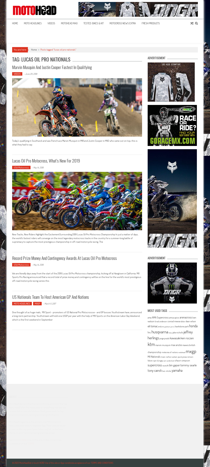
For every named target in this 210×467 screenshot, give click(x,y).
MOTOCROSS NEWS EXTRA (123, 23)
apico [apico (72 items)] (176, 317)
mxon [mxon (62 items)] (163, 356)
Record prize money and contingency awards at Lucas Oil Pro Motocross (64, 258)
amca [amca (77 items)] (171, 317)
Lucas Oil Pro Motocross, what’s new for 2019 (46, 160)
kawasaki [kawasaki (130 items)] (175, 338)
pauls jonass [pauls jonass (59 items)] (182, 356)
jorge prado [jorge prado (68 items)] (164, 338)
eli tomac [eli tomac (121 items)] (153, 326)
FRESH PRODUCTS (151, 23)
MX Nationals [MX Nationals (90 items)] (154, 356)
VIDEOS (51, 23)
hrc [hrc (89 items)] (149, 332)
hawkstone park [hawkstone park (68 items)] (182, 326)
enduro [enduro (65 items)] (161, 326)
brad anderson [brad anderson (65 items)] (161, 321)
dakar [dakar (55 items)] (183, 321)
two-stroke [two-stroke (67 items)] (166, 370)
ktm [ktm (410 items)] (151, 344)
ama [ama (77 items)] (149, 317)
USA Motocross (21, 167)
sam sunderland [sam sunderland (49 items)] (168, 361)
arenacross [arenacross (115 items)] (186, 317)
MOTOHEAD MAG (69, 23)
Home (15, 23)
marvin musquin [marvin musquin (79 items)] (162, 345)
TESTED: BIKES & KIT (94, 23)
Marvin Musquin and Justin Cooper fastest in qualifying (52, 67)
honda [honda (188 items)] (193, 326)
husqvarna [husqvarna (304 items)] (159, 331)
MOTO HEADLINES (33, 23)
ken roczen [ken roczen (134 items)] (187, 338)
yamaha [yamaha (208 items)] (177, 370)
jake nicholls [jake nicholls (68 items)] (177, 332)
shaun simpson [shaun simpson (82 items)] (182, 360)
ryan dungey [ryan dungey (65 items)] (158, 360)
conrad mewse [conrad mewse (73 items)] (174, 321)
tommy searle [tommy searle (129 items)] (188, 365)
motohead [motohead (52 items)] (181, 352)
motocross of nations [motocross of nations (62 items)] (170, 352)
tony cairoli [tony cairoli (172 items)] (155, 370)
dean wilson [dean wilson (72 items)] (191, 321)
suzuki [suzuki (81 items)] (165, 365)
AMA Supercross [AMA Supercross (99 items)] (160, 317)
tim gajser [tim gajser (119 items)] (174, 365)
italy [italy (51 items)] (170, 333)
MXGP (37, 303)
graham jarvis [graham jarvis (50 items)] (169, 326)
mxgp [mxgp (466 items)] (191, 351)
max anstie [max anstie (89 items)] (176, 345)
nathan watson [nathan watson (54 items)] (171, 357)
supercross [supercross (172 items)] (155, 365)
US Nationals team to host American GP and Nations (50, 297)
